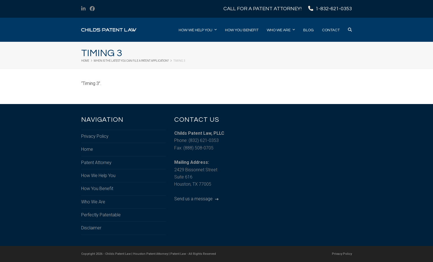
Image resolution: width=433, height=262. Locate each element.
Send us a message (196, 198)
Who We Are (93, 201)
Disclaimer (91, 227)
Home (87, 149)
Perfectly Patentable (101, 214)
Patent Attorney (96, 162)
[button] (350, 30)
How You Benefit (97, 188)
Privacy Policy (95, 136)
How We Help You (98, 175)
